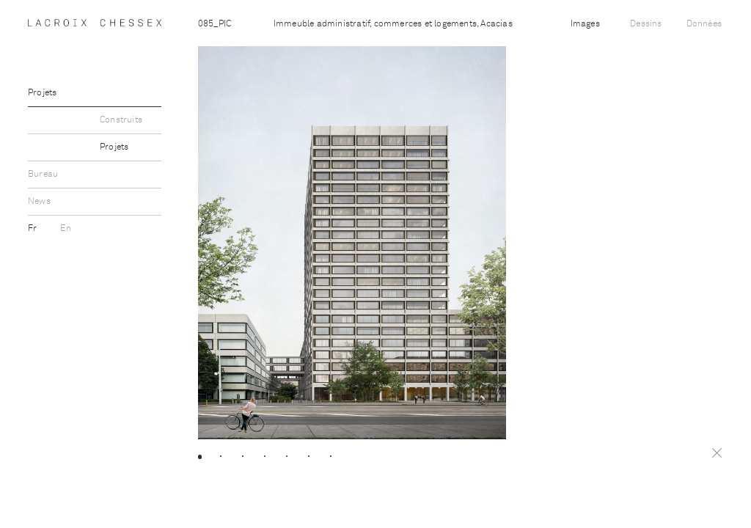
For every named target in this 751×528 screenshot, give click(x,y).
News (39, 201)
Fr (34, 228)
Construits (121, 120)
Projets (42, 93)
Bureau (43, 174)
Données (704, 24)
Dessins (646, 24)
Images (585, 24)
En (65, 228)
